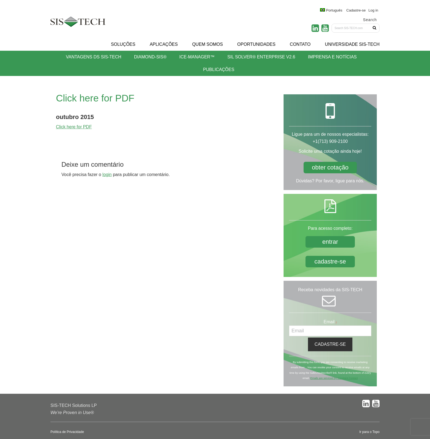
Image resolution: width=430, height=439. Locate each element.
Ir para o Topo (369, 432)
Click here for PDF (74, 126)
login (107, 174)
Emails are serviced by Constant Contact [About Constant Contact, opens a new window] (334, 377)
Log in (373, 10)
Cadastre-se (356, 10)
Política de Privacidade (67, 432)
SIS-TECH (77, 23)
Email (330, 321)
